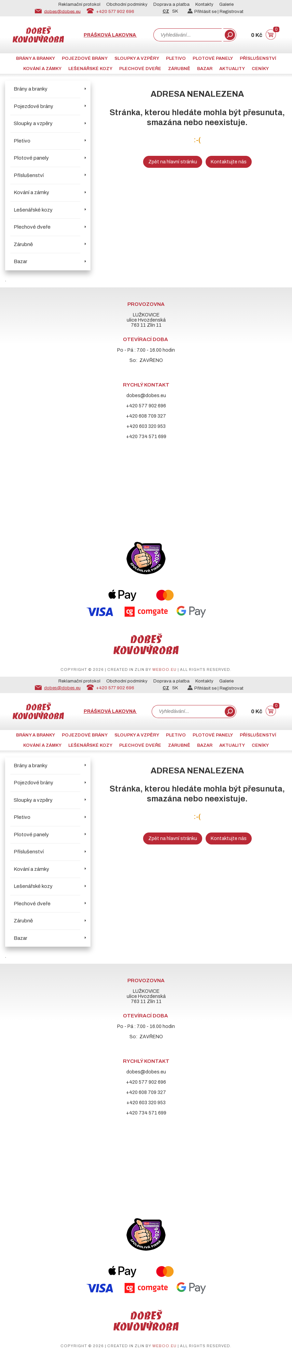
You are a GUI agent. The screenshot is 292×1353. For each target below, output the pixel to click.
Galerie (226, 4)
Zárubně (179, 68)
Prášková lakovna (110, 35)
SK (175, 11)
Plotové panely (213, 58)
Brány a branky (35, 58)
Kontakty (204, 4)
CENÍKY (260, 68)
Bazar (204, 68)
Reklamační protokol (79, 4)
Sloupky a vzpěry (136, 58)
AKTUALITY (232, 68)
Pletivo (176, 58)
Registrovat (232, 11)
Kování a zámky (42, 68)
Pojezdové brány (85, 58)
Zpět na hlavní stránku (172, 161)
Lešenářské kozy (90, 68)
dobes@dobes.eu (62, 11)
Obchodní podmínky (127, 4)
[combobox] (187, 34)
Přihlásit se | (203, 11)
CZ (166, 11)
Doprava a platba (171, 4)
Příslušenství (258, 58)
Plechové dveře (140, 68)
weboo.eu (164, 669)
